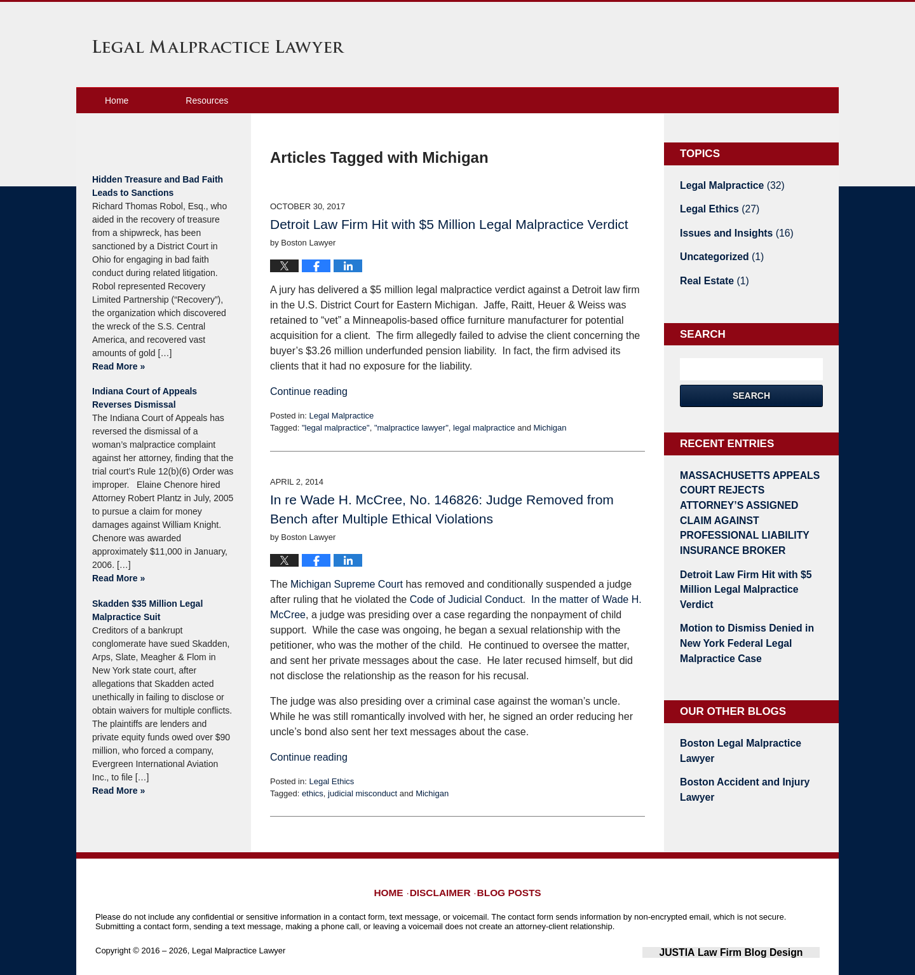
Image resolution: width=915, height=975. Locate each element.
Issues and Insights (730, 229)
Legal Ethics (331, 781)
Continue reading (309, 391)
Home (116, 100)
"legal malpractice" (336, 427)
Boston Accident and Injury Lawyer (738, 716)
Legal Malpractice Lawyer (218, 46)
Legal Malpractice (341, 415)
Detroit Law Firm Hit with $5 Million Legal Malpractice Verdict (449, 224)
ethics (312, 793)
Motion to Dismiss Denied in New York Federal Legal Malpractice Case (750, 590)
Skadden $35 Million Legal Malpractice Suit (147, 610)
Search (751, 387)
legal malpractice (484, 427)
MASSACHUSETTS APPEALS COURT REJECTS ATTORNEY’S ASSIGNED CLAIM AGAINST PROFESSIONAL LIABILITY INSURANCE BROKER (747, 493)
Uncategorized (717, 251)
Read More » (118, 366)
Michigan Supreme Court (346, 584)
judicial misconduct (362, 793)
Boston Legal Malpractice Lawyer (750, 687)
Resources (207, 100)
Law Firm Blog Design (759, 942)
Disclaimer (445, 874)
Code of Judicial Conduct (466, 599)
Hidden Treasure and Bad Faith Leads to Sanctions (157, 186)
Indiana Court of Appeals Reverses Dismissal (144, 398)
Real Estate (711, 273)
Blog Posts (506, 874)
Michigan (549, 427)
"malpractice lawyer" (411, 427)
